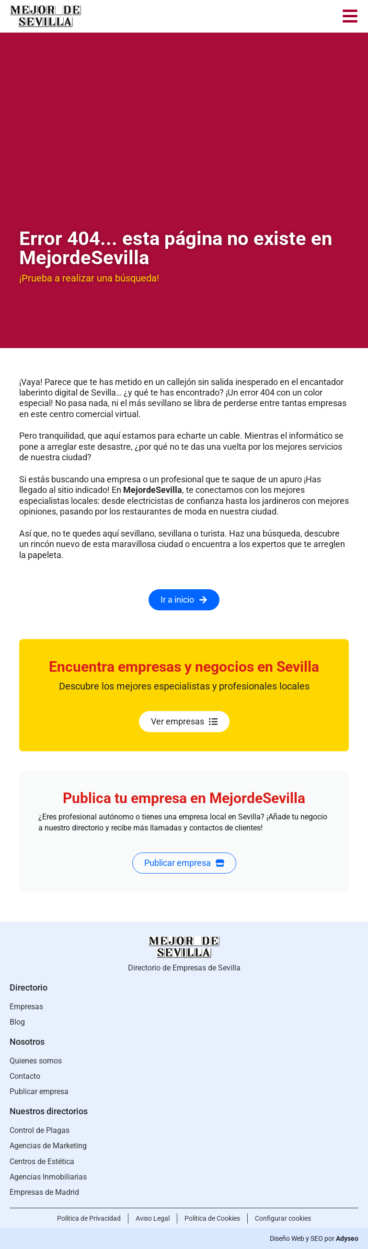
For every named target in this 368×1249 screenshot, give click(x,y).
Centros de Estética (42, 1161)
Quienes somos (36, 1060)
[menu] (350, 16)
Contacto (25, 1076)
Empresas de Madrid (44, 1192)
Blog (17, 1022)
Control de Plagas (39, 1130)
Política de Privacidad (89, 1218)
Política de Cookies (212, 1218)
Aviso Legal (153, 1218)
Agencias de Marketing (48, 1145)
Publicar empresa (39, 1091)
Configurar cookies (283, 1218)
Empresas (26, 1006)
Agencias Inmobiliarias (48, 1176)
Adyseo (347, 1238)
